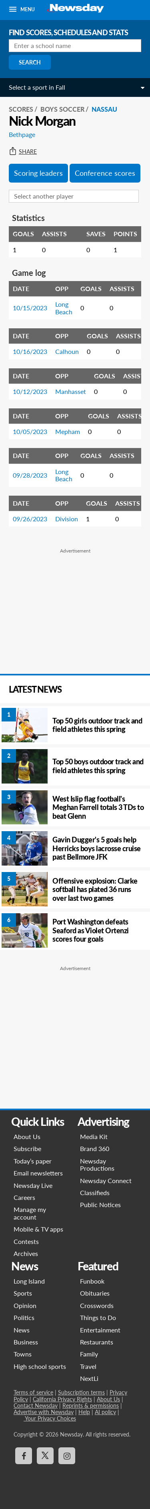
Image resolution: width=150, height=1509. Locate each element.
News (22, 1330)
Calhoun (67, 351)
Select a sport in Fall (37, 87)
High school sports (40, 1366)
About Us (27, 1136)
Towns (23, 1354)
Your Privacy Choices (50, 1418)
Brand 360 (94, 1148)
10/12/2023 (30, 391)
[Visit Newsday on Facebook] (23, 1455)
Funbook (92, 1281)
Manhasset (70, 391)
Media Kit (94, 1136)
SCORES (21, 109)
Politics (24, 1317)
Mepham (67, 431)
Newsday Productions (97, 1164)
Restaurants (96, 1342)
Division (66, 518)
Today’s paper (33, 1161)
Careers (24, 1197)
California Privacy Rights (62, 1399)
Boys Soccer (62, 109)
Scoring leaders (38, 173)
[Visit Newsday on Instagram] (66, 1455)
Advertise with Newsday (44, 1412)
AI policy (105, 1412)
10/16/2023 (30, 351)
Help (84, 1412)
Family (89, 1354)
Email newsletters (38, 1173)
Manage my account (30, 1213)
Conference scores (105, 173)
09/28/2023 (30, 475)
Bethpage (22, 134)
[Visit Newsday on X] (45, 1455)
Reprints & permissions (90, 1405)
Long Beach (63, 307)
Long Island (29, 1281)
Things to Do (98, 1317)
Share (23, 152)
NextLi (89, 1378)
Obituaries (95, 1293)
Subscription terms (81, 1392)
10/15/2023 (30, 307)
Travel (88, 1366)
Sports (23, 1293)
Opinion (25, 1305)
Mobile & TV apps (38, 1229)
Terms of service (33, 1392)
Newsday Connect (106, 1180)
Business (26, 1342)
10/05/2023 (30, 431)
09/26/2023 (30, 518)
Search (30, 62)
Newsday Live (33, 1185)
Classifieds (95, 1192)
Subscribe (27, 1148)
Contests (26, 1241)
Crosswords (97, 1305)
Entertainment (100, 1330)
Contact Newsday (36, 1405)
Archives (26, 1253)
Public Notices (100, 1204)
